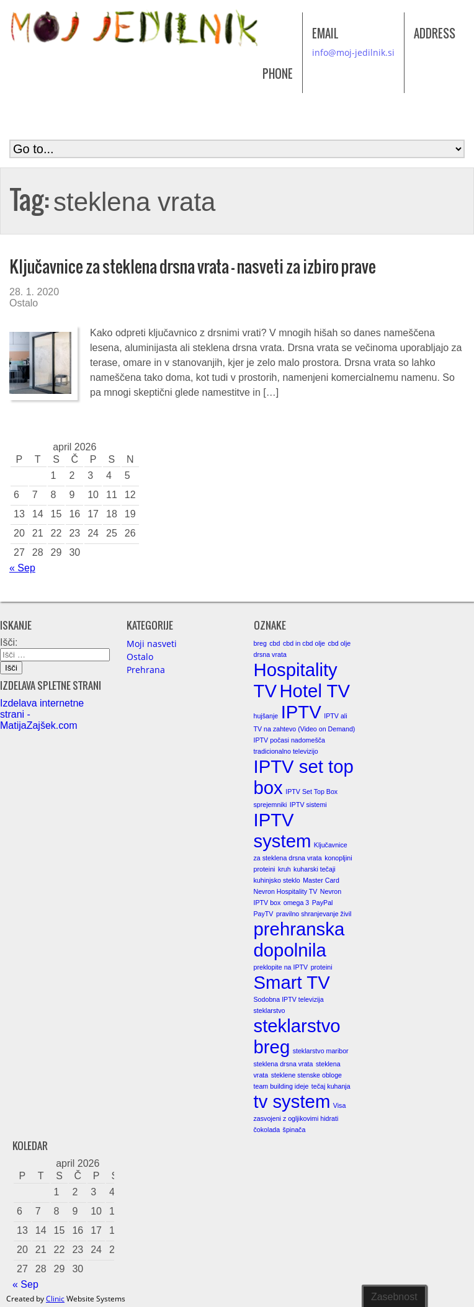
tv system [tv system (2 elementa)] (292, 1101)
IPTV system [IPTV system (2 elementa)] (282, 830)
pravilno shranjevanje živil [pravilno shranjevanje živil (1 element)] (313, 913)
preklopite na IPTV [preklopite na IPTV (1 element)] (281, 967)
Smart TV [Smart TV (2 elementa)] (292, 982)
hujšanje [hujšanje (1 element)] (266, 716)
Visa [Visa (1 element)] (339, 1105)
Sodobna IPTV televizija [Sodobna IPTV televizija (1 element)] (289, 999)
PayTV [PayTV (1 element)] (264, 913)
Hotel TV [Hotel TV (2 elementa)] (314, 690)
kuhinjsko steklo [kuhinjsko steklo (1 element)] (277, 880)
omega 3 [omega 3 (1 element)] (296, 902)
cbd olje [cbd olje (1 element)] (339, 643)
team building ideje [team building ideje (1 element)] (281, 1086)
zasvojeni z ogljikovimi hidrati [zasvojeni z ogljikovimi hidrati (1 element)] (296, 1118)
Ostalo (23, 303)
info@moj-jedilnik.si (353, 52)
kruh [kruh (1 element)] (284, 869)
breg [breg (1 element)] (260, 643)
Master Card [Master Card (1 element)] (321, 880)
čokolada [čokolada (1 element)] (267, 1129)
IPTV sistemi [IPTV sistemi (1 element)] (308, 804)
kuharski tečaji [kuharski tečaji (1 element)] (314, 869)
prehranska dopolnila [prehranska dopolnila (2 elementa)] (299, 939)
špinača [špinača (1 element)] (294, 1129)
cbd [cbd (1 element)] (274, 643)
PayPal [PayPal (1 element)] (322, 902)
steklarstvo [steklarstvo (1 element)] (269, 1010)
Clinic (55, 1298)
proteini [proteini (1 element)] (322, 967)
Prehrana (146, 670)
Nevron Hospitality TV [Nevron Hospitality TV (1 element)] (286, 891)
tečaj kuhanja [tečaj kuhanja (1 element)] (331, 1086)
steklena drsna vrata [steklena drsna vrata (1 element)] (283, 1064)
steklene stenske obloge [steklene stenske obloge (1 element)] (306, 1075)
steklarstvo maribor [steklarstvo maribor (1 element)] (321, 1051)
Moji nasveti (152, 643)
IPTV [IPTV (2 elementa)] (301, 712)
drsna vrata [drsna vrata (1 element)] (270, 654)
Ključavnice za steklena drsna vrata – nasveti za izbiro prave (192, 266)
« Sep (22, 568)
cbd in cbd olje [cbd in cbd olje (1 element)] (304, 643)
